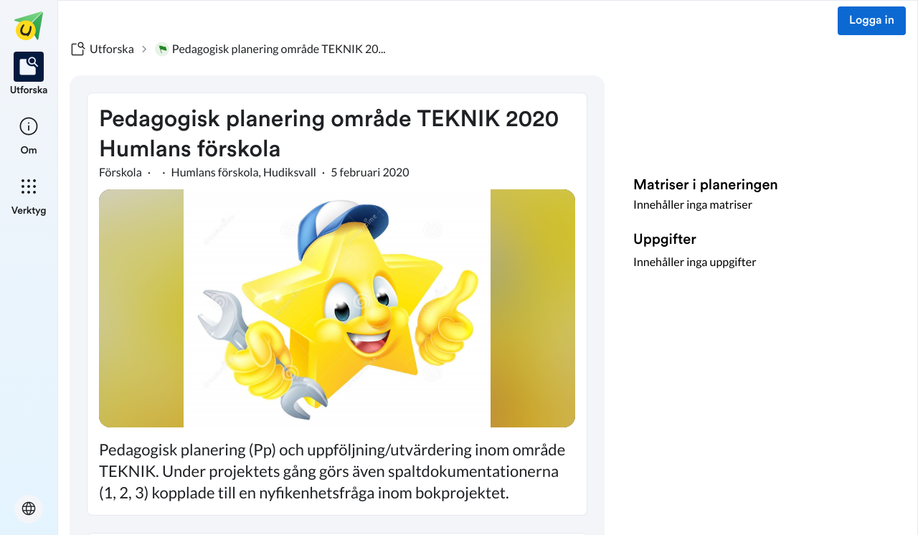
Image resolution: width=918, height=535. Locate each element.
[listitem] (29, 75)
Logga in (871, 21)
